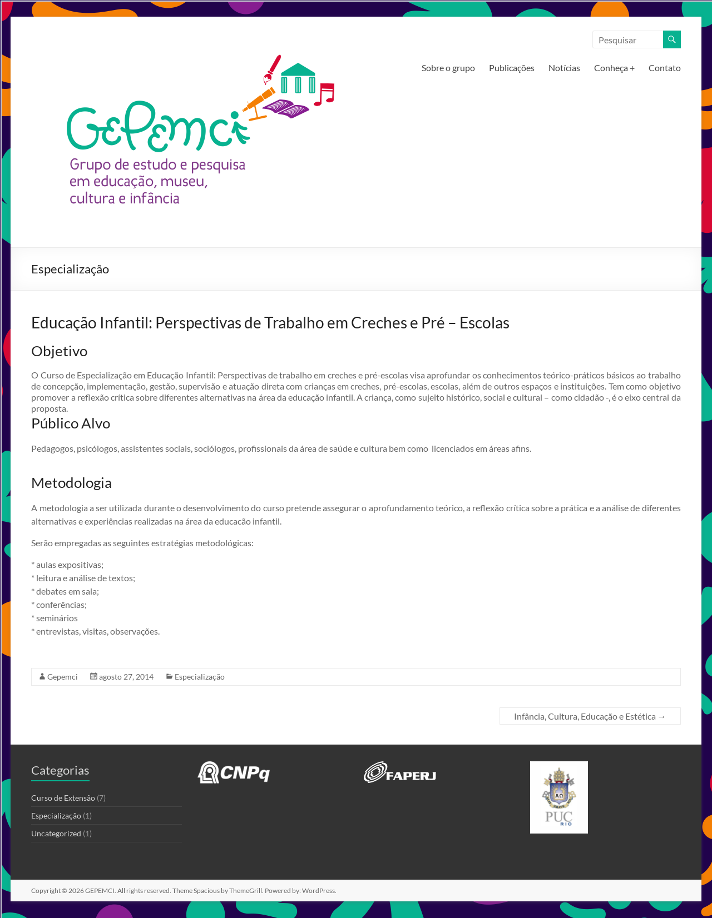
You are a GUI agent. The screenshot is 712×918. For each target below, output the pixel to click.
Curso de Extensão (63, 797)
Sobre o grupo (448, 67)
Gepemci (62, 676)
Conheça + (614, 67)
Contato (665, 67)
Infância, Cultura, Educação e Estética (590, 716)
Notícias (564, 67)
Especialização (200, 676)
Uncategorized (56, 833)
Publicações (512, 67)
